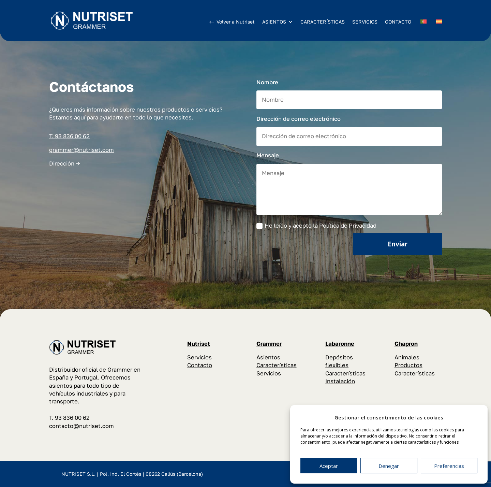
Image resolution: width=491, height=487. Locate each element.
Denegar (388, 465)
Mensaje (267, 155)
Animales (407, 357)
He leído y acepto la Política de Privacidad (316, 225)
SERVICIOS (364, 22)
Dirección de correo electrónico (298, 118)
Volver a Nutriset (236, 22)
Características (276, 365)
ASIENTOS (274, 22)
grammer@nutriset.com (81, 149)
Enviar (397, 244)
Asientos (268, 357)
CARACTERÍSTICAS (322, 22)
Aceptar (328, 465)
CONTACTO (398, 22)
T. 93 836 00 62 (69, 136)
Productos (408, 365)
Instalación (340, 381)
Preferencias (449, 465)
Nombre (267, 82)
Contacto (199, 365)
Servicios (199, 357)
